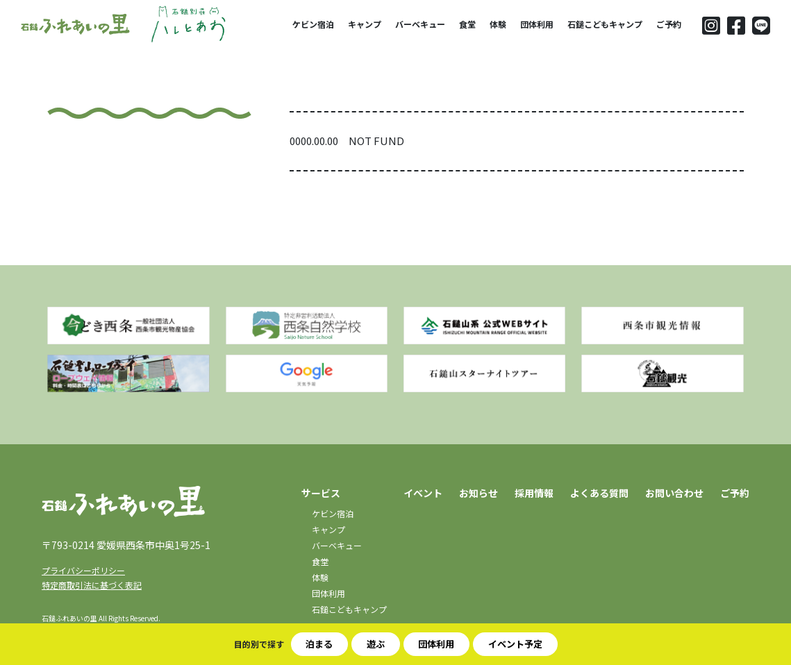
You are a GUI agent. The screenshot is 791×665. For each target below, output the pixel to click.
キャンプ (364, 24)
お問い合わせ (674, 493)
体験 (498, 24)
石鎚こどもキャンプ (604, 24)
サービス (320, 493)
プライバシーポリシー (83, 570)
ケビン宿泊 (313, 24)
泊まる (319, 643)
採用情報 (534, 493)
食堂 (467, 24)
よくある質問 (599, 493)
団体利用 (536, 24)
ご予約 (668, 24)
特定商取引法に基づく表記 (92, 585)
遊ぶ (376, 643)
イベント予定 (515, 643)
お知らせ (478, 493)
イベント (422, 493)
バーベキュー (420, 24)
